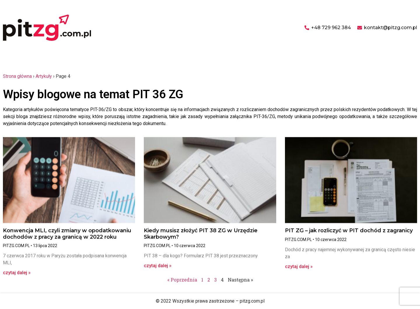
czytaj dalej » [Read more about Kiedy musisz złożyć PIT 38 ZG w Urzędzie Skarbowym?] (158, 268)
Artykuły (44, 76)
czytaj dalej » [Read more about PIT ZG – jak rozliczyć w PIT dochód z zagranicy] (299, 269)
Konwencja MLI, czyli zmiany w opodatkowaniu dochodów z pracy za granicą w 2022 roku (67, 236)
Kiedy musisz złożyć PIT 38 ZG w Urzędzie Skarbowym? (201, 236)
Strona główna (17, 76)
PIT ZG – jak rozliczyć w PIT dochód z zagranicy (349, 233)
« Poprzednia (182, 282)
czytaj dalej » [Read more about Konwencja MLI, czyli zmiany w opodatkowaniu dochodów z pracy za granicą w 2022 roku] (17, 275)
